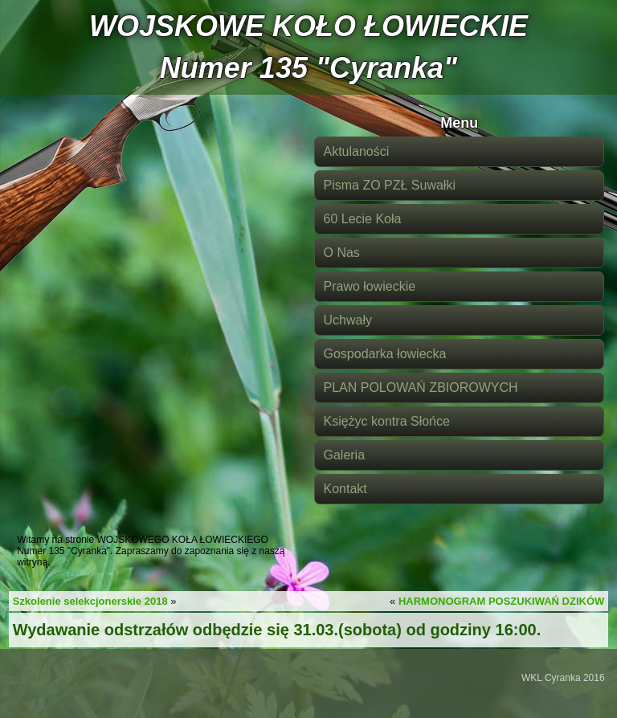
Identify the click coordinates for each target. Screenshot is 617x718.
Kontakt (344, 489)
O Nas (341, 252)
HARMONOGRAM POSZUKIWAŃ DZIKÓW (501, 601)
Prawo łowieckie (369, 286)
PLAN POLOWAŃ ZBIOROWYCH (420, 387)
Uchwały (347, 320)
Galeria (344, 455)
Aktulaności (356, 151)
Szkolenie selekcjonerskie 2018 (90, 601)
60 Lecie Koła (362, 219)
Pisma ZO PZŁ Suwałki (389, 185)
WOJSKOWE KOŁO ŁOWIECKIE (308, 26)
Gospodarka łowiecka (384, 354)
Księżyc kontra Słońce (386, 421)
